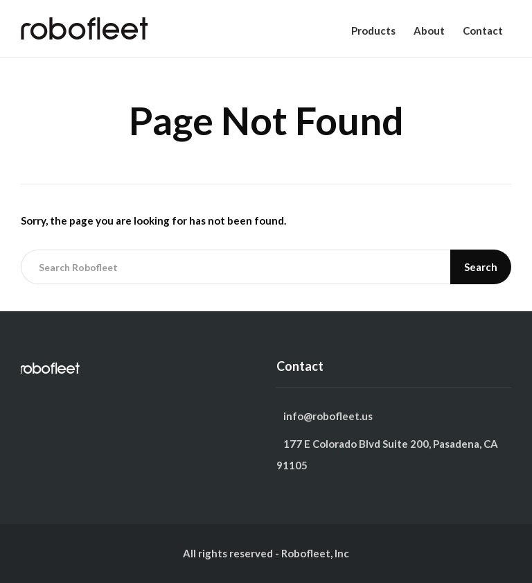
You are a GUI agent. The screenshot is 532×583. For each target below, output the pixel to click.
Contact (483, 30)
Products (373, 30)
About (429, 30)
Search (480, 267)
